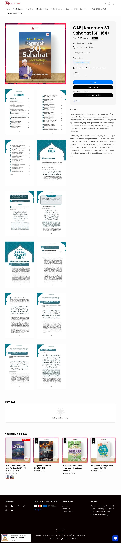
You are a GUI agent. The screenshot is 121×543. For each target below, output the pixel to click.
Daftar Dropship (56, 9)
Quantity (76, 73)
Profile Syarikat (18, 9)
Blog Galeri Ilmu (42, 9)
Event (68, 9)
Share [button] (76, 101)
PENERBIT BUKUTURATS (14, 13)
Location (65, 506)
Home (8, 9)
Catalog (30, 9)
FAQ (75, 9)
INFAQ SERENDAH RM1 (98, 9)
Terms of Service (50, 539)
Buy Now (93, 82)
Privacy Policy (62, 539)
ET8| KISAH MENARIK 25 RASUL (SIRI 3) (18, 537)
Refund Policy (72, 539)
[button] (105, 3)
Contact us (84, 9)
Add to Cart (93, 87)
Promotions (78, 58)
